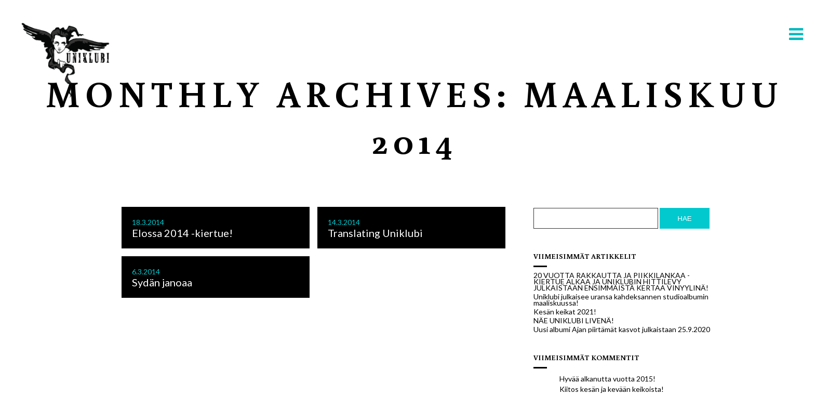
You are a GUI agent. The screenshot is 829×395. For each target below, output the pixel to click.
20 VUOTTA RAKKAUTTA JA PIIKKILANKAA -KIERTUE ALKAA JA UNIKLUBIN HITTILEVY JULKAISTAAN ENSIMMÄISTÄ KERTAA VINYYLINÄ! (620, 281)
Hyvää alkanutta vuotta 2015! (607, 378)
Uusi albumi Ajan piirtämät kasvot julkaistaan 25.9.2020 (621, 329)
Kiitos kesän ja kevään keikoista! (611, 389)
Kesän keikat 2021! (564, 312)
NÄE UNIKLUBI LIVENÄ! (573, 321)
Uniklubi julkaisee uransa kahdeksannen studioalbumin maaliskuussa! (620, 300)
